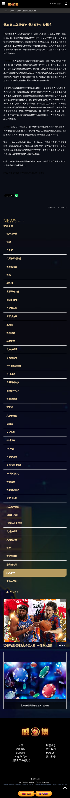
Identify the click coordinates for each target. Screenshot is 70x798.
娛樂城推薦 (12, 267)
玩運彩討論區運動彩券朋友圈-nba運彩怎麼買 (27, 645)
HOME (5, 11)
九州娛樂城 (12, 531)
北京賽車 (12, 11)
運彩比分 (11, 333)
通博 (9, 548)
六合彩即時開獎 (14, 366)
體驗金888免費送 (20, 760)
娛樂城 (10, 325)
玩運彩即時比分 (14, 258)
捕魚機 (10, 283)
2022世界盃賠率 (14, 523)
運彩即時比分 (13, 291)
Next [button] (65, 600)
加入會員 (12, 592)
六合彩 (10, 250)
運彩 (9, 275)
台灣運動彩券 (13, 382)
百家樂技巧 (12, 358)
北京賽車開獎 (13, 506)
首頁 (20, 745)
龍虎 (9, 242)
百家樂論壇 (12, 457)
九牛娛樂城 (12, 349)
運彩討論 (21, 753)
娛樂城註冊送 (13, 490)
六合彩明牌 (21, 756)
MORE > (62, 645)
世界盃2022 (12, 581)
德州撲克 (11, 440)
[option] (35, 623)
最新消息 (51, 745)
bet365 (10, 424)
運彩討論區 (12, 316)
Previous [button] (61, 600)
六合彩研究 (12, 415)
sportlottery (12, 515)
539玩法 (10, 448)
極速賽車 (11, 341)
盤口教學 (51, 756)
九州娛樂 (11, 374)
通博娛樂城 (12, 399)
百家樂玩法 (12, 308)
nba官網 (11, 432)
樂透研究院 (12, 564)
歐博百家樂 (12, 233)
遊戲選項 (21, 749)
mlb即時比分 (13, 391)
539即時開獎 (12, 473)
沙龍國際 (11, 482)
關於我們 (51, 749)
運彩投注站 (12, 498)
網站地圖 (36, 779)
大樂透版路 (12, 539)
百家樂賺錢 (12, 556)
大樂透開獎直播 (14, 465)
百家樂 (10, 407)
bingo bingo (13, 300)
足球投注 (51, 753)
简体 (59, 4)
